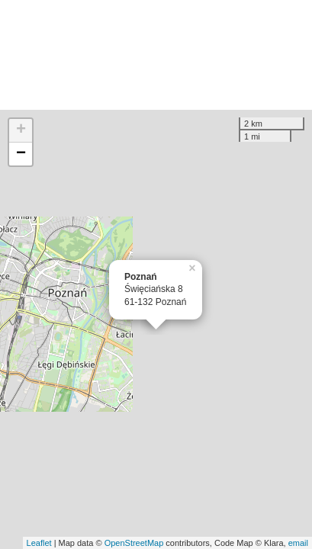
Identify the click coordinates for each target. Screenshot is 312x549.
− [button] (21, 154)
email (298, 542)
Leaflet (39, 542)
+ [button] (21, 130)
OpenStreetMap (134, 542)
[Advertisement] (156, 55)
